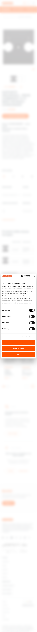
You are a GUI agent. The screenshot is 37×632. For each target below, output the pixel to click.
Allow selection (18, 348)
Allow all (18, 343)
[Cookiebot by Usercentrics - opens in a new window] (22, 276)
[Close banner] (34, 276)
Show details (26, 337)
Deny (18, 354)
